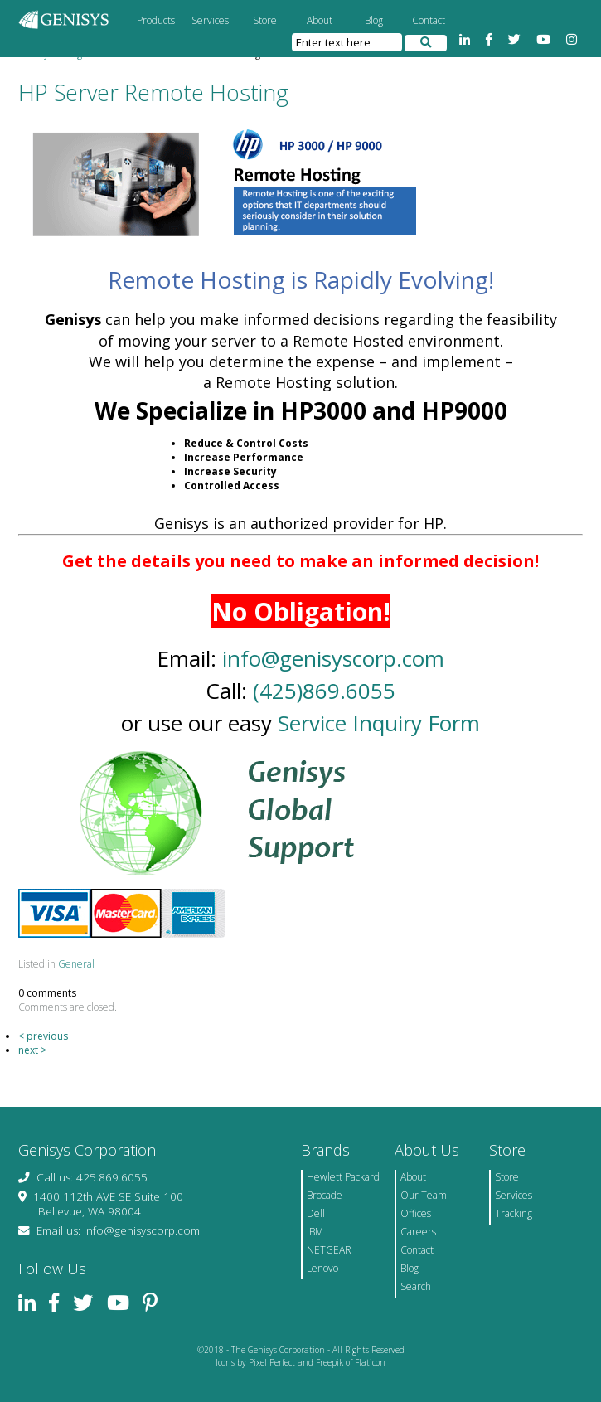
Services (210, 20)
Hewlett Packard (343, 1177)
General (76, 964)
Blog (374, 20)
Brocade (324, 1195)
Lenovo (322, 1268)
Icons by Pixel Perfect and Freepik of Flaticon (300, 1362)
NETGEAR (329, 1250)
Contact (428, 20)
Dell (316, 1213)
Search (415, 1286)
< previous (43, 1036)
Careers (418, 1232)
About (319, 20)
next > (32, 1050)
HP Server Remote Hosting (153, 92)
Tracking (513, 1213)
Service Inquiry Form (379, 723)
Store (265, 20)
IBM (315, 1232)
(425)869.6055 (324, 691)
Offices (415, 1213)
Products (156, 20)
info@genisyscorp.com (333, 658)
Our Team (423, 1195)
